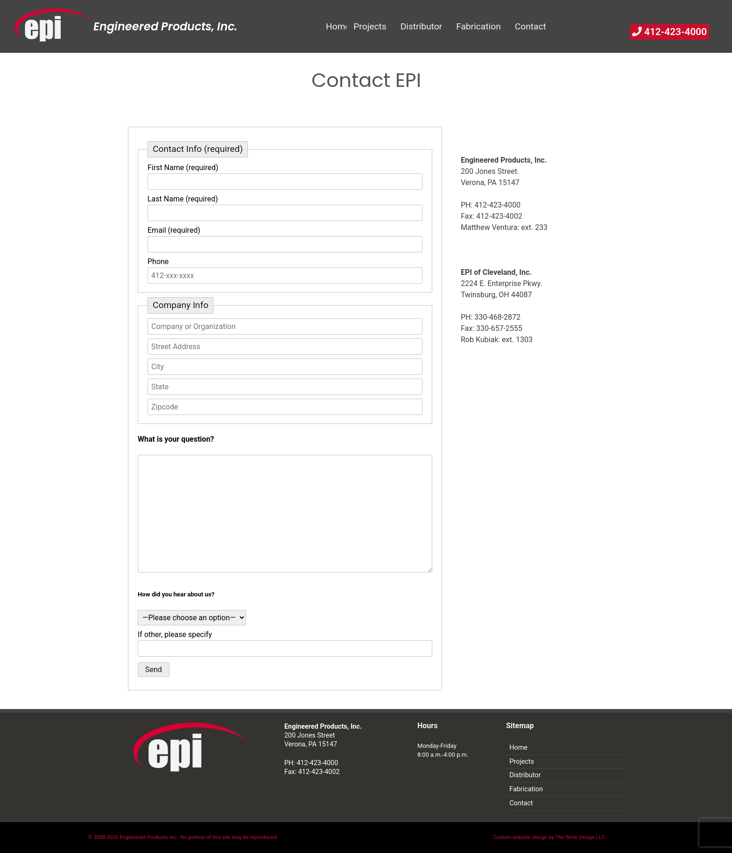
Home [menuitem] (336, 26)
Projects (521, 762)
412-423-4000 (669, 31)
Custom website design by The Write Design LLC (549, 837)
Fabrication (526, 789)
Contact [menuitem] (530, 26)
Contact (521, 803)
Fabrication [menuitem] (478, 26)
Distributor (525, 775)
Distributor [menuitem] (422, 26)
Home (518, 748)
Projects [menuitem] (369, 26)
